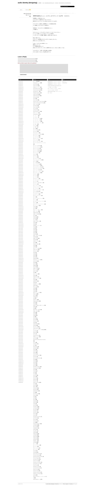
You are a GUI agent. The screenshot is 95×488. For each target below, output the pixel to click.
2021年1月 (21, 171)
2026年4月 (21, 81)
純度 (34, 288)
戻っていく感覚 (36, 248)
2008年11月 (21, 379)
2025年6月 (21, 95)
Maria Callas (36, 469)
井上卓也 (35, 426)
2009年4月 (21, 372)
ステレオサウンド (37, 165)
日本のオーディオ (37, 259)
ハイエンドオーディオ (38, 179)
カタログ (35, 155)
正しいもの (36, 273)
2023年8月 (21, 127)
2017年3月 (21, 236)
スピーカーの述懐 (37, 169)
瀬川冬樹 (35, 436)
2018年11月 (21, 208)
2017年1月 (21, 239)
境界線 (35, 234)
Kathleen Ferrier (37, 466)
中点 (34, 208)
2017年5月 (21, 234)
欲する (35, 271)
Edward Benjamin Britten (38, 456)
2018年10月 (21, 209)
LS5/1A (35, 375)
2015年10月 (21, 261)
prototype (35, 105)
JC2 (34, 383)
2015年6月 (21, 266)
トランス (35, 175)
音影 (34, 322)
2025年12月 (21, 87)
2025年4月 (21, 98)
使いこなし (36, 211)
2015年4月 (21, 269)
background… (36, 91)
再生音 (35, 216)
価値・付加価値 (36, 214)
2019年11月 (21, 191)
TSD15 (35, 353)
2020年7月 (21, 179)
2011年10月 (21, 329)
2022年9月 (21, 142)
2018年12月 (21, 206)
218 (34, 392)
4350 (35, 363)
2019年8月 (21, 195)
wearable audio (36, 114)
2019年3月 (21, 202)
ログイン (64, 81)
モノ (34, 196)
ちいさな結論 (36, 129)
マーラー (35, 446)
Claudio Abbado (36, 455)
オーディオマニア (37, 147)
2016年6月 (21, 249)
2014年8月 (21, 281)
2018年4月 (21, 218)
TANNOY (35, 406)
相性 (34, 282)
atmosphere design (37, 88)
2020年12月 (21, 172)
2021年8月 (21, 161)
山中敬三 (35, 430)
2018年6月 (21, 215)
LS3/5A (35, 338)
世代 (34, 206)
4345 (35, 362)
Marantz (35, 379)
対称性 (35, 239)
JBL (34, 359)
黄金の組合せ (36, 328)
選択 (34, 312)
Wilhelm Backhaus (37, 472)
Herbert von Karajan (37, 462)
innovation (35, 97)
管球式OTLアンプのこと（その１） (54, 84)
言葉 (34, 302)
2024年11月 (21, 105)
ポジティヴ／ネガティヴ (38, 189)
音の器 (35, 318)
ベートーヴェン (36, 445)
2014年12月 (21, 275)
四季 (34, 229)
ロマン (35, 202)
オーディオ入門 (36, 148)
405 (34, 396)
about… (21, 9)
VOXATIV (35, 420)
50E (34, 398)
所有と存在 (36, 249)
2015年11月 (21, 259)
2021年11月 (21, 157)
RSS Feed (28, 9)
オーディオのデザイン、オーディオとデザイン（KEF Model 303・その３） (46, 13)
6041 (35, 333)
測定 (34, 275)
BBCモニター (36, 336)
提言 (34, 255)
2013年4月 (21, 303)
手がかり (35, 251)
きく (34, 128)
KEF (34, 369)
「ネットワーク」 (37, 121)
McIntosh (35, 388)
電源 (34, 315)
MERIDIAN (36, 390)
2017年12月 (21, 224)
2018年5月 (21, 216)
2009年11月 (21, 362)
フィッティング (36, 185)
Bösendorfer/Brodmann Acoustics (40, 339)
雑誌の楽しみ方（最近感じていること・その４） (67, 13)
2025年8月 (21, 92)
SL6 (34, 345)
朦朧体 (35, 265)
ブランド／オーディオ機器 (38, 329)
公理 (34, 215)
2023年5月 (21, 131)
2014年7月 (21, 282)
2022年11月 (21, 139)
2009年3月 (21, 373)
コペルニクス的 (36, 158)
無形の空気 (36, 276)
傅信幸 (35, 429)
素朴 (34, 289)
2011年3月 (21, 339)
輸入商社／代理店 (37, 309)
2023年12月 (21, 121)
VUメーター (36, 112)
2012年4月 (21, 321)
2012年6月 (21, 318)
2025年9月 (21, 91)
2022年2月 (21, 152)
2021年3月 (21, 168)
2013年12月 (21, 292)
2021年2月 (21, 169)
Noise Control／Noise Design (39, 101)
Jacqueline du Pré (37, 463)
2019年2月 (21, 204)
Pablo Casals (36, 470)
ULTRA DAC (36, 393)
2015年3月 (21, 271)
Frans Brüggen (36, 457)
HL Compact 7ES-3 (37, 358)
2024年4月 (21, 115)
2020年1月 (21, 188)
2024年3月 (21, 117)
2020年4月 (21, 184)
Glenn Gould (36, 460)
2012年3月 (21, 322)
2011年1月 (21, 342)
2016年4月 (21, 252)
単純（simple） (36, 221)
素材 (34, 291)
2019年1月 (21, 205)
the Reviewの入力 (37, 111)
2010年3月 (21, 356)
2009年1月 (21, 376)
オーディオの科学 (37, 145)
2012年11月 (21, 311)
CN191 (35, 419)
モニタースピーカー (37, 195)
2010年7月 (21, 350)
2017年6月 (21, 232)
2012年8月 (21, 315)
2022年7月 (21, 145)
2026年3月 (21, 82)
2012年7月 (21, 316)
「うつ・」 (36, 115)
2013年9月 (21, 296)
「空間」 (35, 127)
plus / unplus (36, 104)
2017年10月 (21, 226)
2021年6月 (21, 164)
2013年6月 (21, 301)
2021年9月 (21, 159)
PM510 (35, 402)
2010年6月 (21, 352)
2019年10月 (21, 192)
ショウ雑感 (36, 162)
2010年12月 (21, 343)
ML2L (35, 386)
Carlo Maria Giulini (37, 453)
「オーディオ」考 (37, 118)
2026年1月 (21, 85)
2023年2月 (21, 135)
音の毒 (35, 319)
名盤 (34, 228)
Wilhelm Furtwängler (37, 473)
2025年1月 (21, 102)
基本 (34, 232)
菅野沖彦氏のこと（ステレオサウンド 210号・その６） (51, 16)
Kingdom (35, 410)
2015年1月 (21, 273)
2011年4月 (21, 338)
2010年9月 (21, 348)
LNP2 (35, 385)
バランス (35, 184)
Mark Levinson (36, 382)
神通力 (35, 285)
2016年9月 (21, 245)
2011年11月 (21, 328)
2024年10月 (21, 107)
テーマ (35, 81)
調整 (34, 306)
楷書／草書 (36, 268)
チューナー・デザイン (38, 171)
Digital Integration (37, 92)
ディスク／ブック (37, 172)
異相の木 (35, 281)
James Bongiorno (37, 423)
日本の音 (35, 261)
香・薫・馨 (36, 326)
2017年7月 (21, 231)
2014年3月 (21, 288)
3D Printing (36, 84)
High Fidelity (36, 94)
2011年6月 (21, 335)
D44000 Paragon (37, 366)
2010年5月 (21, 353)
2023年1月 (21, 137)
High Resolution (36, 95)
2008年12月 (21, 378)
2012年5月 (21, 319)
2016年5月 (21, 251)
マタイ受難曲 (36, 191)
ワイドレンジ (36, 205)
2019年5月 (21, 199)
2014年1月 (21, 291)
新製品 (35, 258)
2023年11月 (21, 122)
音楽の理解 (36, 323)
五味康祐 (35, 425)
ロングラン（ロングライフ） (39, 204)
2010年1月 (21, 359)
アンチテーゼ (36, 135)
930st (35, 352)
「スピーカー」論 (37, 119)
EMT (34, 349)
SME (35, 403)
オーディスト (36, 152)
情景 (34, 245)
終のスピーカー (36, 292)
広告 (34, 242)
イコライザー (36, 137)
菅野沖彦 (29, 15)
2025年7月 (21, 94)
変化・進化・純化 (37, 235)
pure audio (36, 107)
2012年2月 (21, 323)
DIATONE (35, 346)
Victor (35, 415)
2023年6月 (21, 129)
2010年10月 (21, 346)
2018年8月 (21, 212)
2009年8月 (21, 366)
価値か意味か (36, 212)
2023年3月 (21, 134)
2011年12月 (21, 326)
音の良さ (35, 321)
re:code (35, 108)
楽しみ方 (35, 269)
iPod (34, 98)
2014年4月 (21, 286)
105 (34, 372)
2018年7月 (21, 214)
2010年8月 (21, 349)
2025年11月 (21, 88)
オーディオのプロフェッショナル (40, 142)
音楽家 (35, 452)
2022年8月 (21, 144)
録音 (34, 313)
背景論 (35, 296)
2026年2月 (21, 84)
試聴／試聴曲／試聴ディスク (39, 305)
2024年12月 (21, 104)
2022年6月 (21, 147)
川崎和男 (35, 435)
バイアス (35, 181)
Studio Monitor (36, 368)
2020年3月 (21, 185)
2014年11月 (21, 276)
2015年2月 (21, 272)
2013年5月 (21, 302)
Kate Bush (35, 465)
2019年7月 (21, 196)
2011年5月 (21, 336)
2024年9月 (21, 108)
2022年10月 (21, 141)
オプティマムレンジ (37, 138)
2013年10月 (21, 295)
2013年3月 (21, 305)
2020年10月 (21, 175)
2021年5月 (21, 165)
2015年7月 (21, 265)
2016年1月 (21, 256)
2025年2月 (21, 101)
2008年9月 (21, 382)
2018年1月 (21, 222)
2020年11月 (21, 174)
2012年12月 (21, 309)
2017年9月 (21, 228)
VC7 (34, 342)
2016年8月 (21, 246)
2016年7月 (21, 248)
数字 (34, 256)
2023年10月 (21, 124)
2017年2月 (21, 238)
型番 (34, 231)
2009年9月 (21, 365)
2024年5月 (21, 114)
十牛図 (35, 219)
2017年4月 (21, 235)
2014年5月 (21, 285)
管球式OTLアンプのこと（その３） (54, 81)
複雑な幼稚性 (36, 301)
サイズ (35, 161)
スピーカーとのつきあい (38, 168)
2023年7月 (21, 128)
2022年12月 (21, 138)
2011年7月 (21, 333)
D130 (35, 365)
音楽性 (35, 325)
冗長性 (35, 218)
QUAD (35, 395)
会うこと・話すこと (37, 209)
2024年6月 (21, 112)
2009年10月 (21, 363)
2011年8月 (21, 332)
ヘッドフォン (36, 188)
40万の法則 (36, 85)
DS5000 (35, 348)
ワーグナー (36, 449)
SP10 (35, 413)
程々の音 (35, 286)
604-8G (35, 332)
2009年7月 (21, 368)
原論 (34, 224)
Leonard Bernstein (37, 467)
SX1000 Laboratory (37, 416)
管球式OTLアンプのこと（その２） (54, 82)
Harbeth (35, 356)
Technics (35, 412)
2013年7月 (21, 299)
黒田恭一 (35, 440)
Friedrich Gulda (36, 459)
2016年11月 (21, 242)
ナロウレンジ (36, 178)
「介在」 (35, 124)
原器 (34, 222)
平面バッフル (36, 241)
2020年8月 (21, 178)
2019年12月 (21, 189)
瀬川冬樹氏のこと (37, 479)
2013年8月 (21, 298)
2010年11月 (21, 345)
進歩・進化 (36, 311)
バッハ (35, 443)
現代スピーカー (36, 278)
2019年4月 (21, 201)
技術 (34, 252)
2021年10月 (21, 158)
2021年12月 (21, 155)
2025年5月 (21, 97)
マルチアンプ (36, 194)
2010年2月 (21, 358)
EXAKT (35, 378)
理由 (34, 279)
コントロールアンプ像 (38, 159)
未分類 (35, 450)
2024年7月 (21, 111)
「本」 (35, 125)
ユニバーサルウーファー (38, 198)
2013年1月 (21, 308)
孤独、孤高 (36, 238)
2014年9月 (21, 279)
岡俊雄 (35, 432)
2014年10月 (21, 278)
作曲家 (35, 442)
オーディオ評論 (36, 151)
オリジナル (36, 139)
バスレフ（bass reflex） (38, 182)
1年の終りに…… (37, 82)
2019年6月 (21, 198)
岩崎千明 (35, 433)
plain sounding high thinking (39, 102)
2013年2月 (21, 306)
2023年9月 (21, 125)
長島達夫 (35, 439)
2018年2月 (21, 221)
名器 (34, 226)
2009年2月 (21, 375)
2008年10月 (21, 380)
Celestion (35, 343)
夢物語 (35, 236)
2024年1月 (21, 119)
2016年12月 (21, 241)
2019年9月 (21, 194)
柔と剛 (35, 266)
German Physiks (37, 355)
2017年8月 (21, 229)
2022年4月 (21, 149)
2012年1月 (21, 325)
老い (34, 295)
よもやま (35, 131)
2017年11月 (21, 225)
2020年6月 (21, 181)
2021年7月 (21, 162)
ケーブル (35, 157)
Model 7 (35, 380)
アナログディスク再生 (38, 134)
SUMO (35, 405)
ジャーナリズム (36, 164)
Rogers (35, 400)
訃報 (34, 303)
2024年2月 (21, 118)
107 (34, 373)
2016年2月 (21, 255)
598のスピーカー (37, 87)
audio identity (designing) (27, 3)
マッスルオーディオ (37, 192)
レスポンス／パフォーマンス (39, 201)
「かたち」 (36, 117)
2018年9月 (21, 211)
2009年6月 (21, 369)
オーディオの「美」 (37, 141)
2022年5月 (21, 148)
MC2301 (35, 389)
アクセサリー (36, 132)
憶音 (34, 246)
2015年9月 (21, 262)
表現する (35, 299)
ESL (34, 399)
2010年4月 (21, 355)
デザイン (35, 174)
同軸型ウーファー (37, 225)
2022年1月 (21, 154)
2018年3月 (21, 219)
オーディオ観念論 (37, 149)
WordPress (65, 82)
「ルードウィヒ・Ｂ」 (38, 122)
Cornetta (35, 409)
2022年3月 (21, 151)
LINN (35, 376)
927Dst (35, 350)
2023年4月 (21, 132)
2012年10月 (21, 312)
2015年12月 (21, 258)
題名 (34, 475)
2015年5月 (21, 268)
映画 (34, 262)
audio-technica (36, 335)
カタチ (35, 154)
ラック (35, 199)
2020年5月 (21, 182)
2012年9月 (21, 313)
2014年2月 (21, 289)
